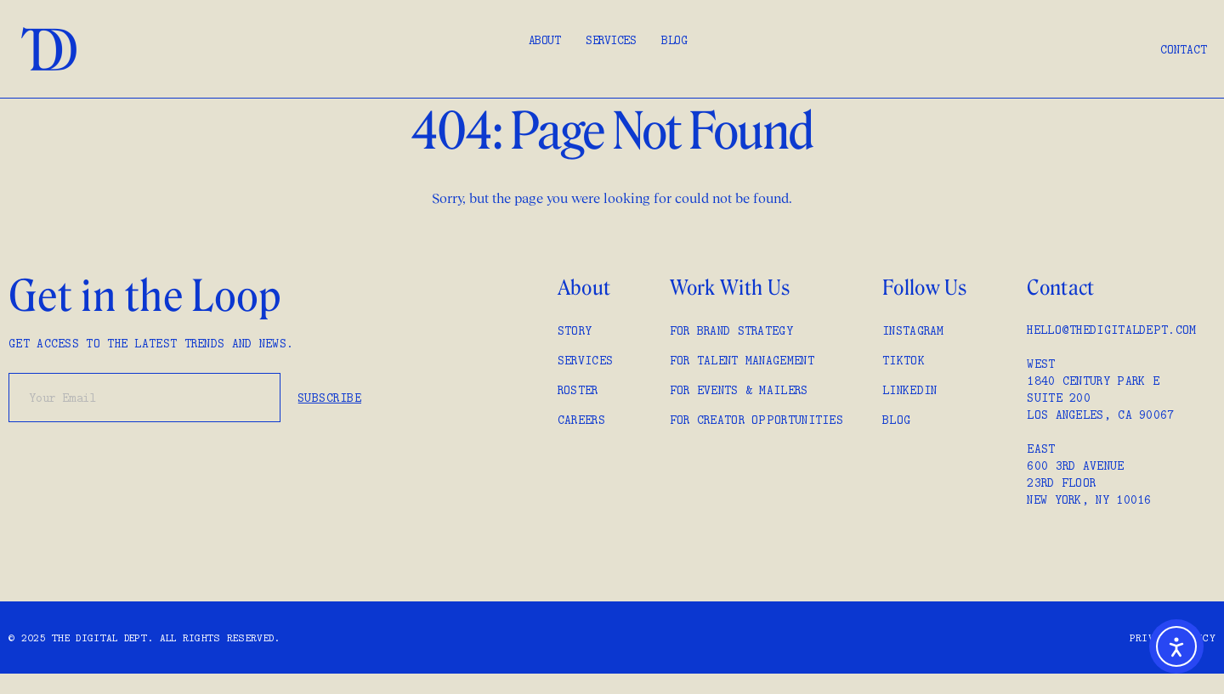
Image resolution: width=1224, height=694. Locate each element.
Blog (674, 39)
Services (611, 39)
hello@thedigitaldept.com (1111, 329)
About (545, 39)
